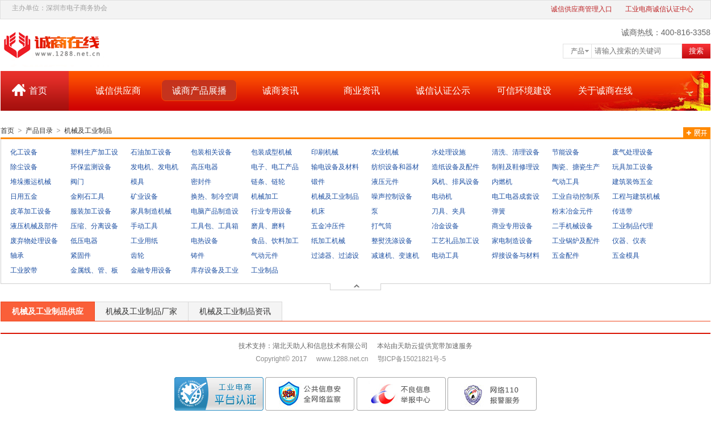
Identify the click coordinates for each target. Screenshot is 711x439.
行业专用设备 (271, 211)
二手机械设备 (572, 226)
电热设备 (204, 241)
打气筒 (381, 226)
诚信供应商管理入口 (581, 9)
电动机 (442, 196)
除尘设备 (23, 167)
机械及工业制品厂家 (141, 311)
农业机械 (385, 152)
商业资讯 (362, 90)
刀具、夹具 (449, 211)
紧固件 (80, 256)
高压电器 (204, 167)
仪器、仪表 (629, 241)
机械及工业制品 (88, 131)
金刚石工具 (87, 196)
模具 (137, 182)
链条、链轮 (268, 182)
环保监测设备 (90, 167)
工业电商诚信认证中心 (659, 9)
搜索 (696, 51)
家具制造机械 (151, 211)
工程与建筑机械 (636, 196)
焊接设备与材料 (515, 256)
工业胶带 (23, 270)
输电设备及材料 (335, 167)
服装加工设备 (90, 211)
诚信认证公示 (443, 90)
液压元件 (385, 182)
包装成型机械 (271, 152)
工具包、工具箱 (215, 226)
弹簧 (498, 211)
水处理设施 (449, 152)
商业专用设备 (512, 226)
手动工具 (144, 226)
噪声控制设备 (391, 196)
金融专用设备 (151, 270)
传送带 (622, 211)
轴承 (17, 256)
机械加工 (264, 196)
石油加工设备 (151, 152)
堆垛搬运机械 (30, 182)
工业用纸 (144, 241)
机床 (318, 211)
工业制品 (264, 270)
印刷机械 (324, 152)
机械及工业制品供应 (47, 311)
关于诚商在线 (605, 90)
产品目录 (39, 131)
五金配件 (565, 256)
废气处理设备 (632, 152)
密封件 (201, 182)
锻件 (318, 182)
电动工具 (445, 256)
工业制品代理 (632, 226)
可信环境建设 (524, 90)
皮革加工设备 (30, 211)
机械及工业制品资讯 (235, 311)
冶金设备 (445, 226)
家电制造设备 (512, 241)
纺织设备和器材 (395, 167)
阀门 (77, 182)
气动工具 (565, 182)
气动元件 (264, 256)
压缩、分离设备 (94, 226)
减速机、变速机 (395, 256)
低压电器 (84, 241)
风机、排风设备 (455, 182)
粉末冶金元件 (572, 211)
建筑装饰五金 (632, 182)
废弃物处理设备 (34, 241)
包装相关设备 (211, 152)
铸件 (197, 256)
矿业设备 (144, 196)
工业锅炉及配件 (576, 241)
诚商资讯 (280, 90)
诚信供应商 (118, 90)
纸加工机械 (328, 241)
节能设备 (565, 152)
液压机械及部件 (34, 226)
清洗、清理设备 (515, 152)
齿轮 (137, 256)
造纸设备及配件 (455, 167)
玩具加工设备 (632, 167)
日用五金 (23, 196)
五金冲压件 (328, 226)
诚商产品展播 (199, 90)
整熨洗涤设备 (391, 241)
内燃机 (502, 182)
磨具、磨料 (268, 226)
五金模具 (625, 256)
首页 (38, 90)
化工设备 (23, 152)
